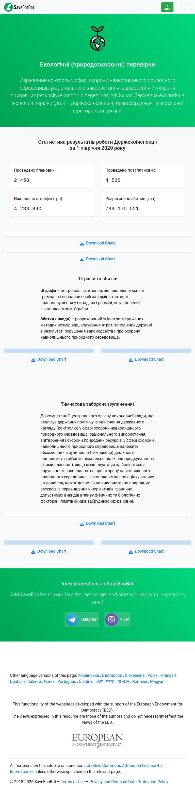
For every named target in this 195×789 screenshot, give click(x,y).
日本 (99, 681)
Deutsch (17, 681)
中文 (110, 681)
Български (112, 675)
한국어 (123, 681)
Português (66, 681)
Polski (153, 675)
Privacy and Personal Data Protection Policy (128, 781)
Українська (88, 675)
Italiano (34, 681)
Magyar (157, 681)
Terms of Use (73, 781)
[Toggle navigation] (184, 7)
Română (139, 681)
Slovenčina (134, 675)
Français (169, 675)
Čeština (85, 681)
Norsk (49, 681)
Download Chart (97, 243)
